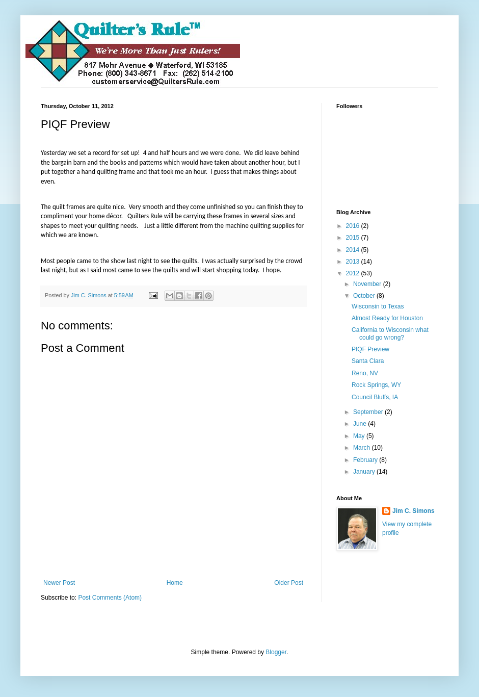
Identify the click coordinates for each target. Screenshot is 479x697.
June (360, 423)
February (366, 459)
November (368, 284)
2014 (353, 249)
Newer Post (59, 582)
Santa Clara (368, 361)
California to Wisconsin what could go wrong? (390, 333)
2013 (353, 261)
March (362, 447)
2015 (353, 237)
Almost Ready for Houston (387, 318)
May (359, 436)
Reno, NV (365, 373)
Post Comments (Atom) (110, 597)
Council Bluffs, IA (375, 397)
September (369, 412)
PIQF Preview (370, 349)
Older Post (288, 582)
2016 (353, 225)
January (365, 471)
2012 (353, 273)
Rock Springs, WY (376, 385)
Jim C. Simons (413, 510)
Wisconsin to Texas (378, 306)
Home (175, 582)
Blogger (275, 652)
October (365, 295)
